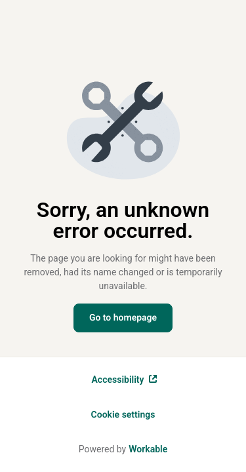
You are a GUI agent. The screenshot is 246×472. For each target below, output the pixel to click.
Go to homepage (123, 318)
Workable (148, 449)
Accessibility (124, 379)
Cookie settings (123, 415)
